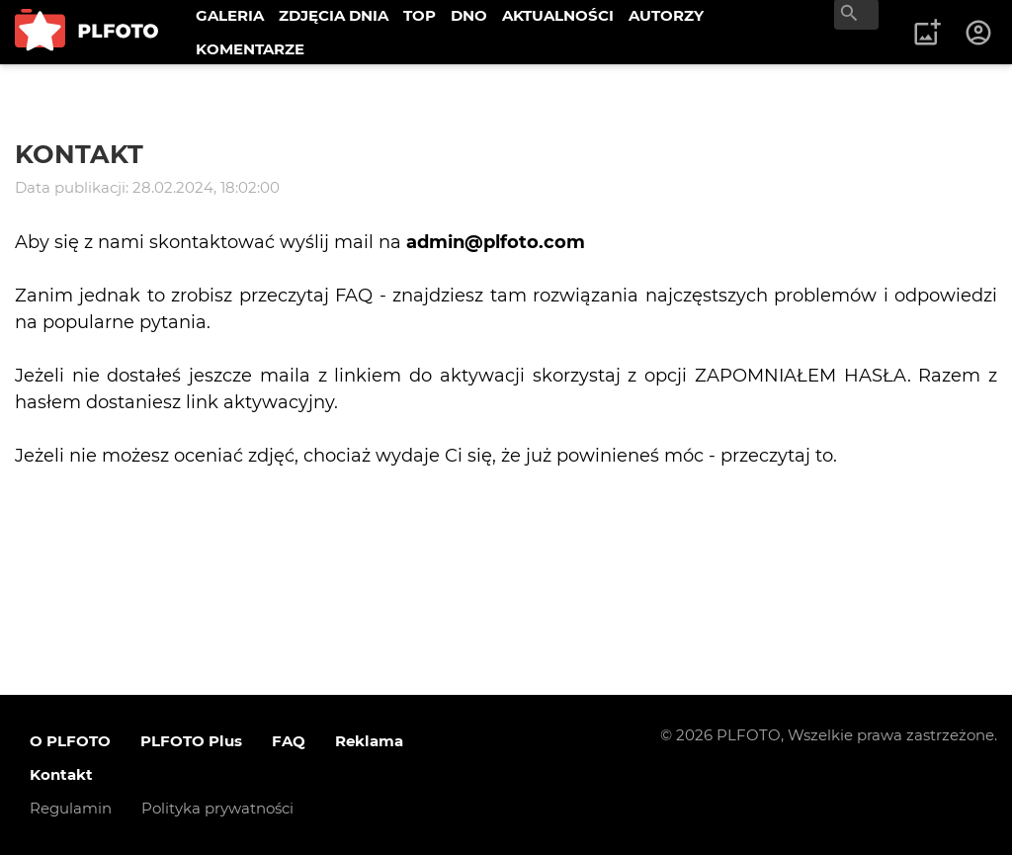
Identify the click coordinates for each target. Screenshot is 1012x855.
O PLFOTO (70, 740)
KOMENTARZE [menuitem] (250, 49)
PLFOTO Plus (191, 740)
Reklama (369, 740)
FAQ (288, 740)
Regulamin (71, 808)
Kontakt (61, 774)
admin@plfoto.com (495, 242)
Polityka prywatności (217, 808)
